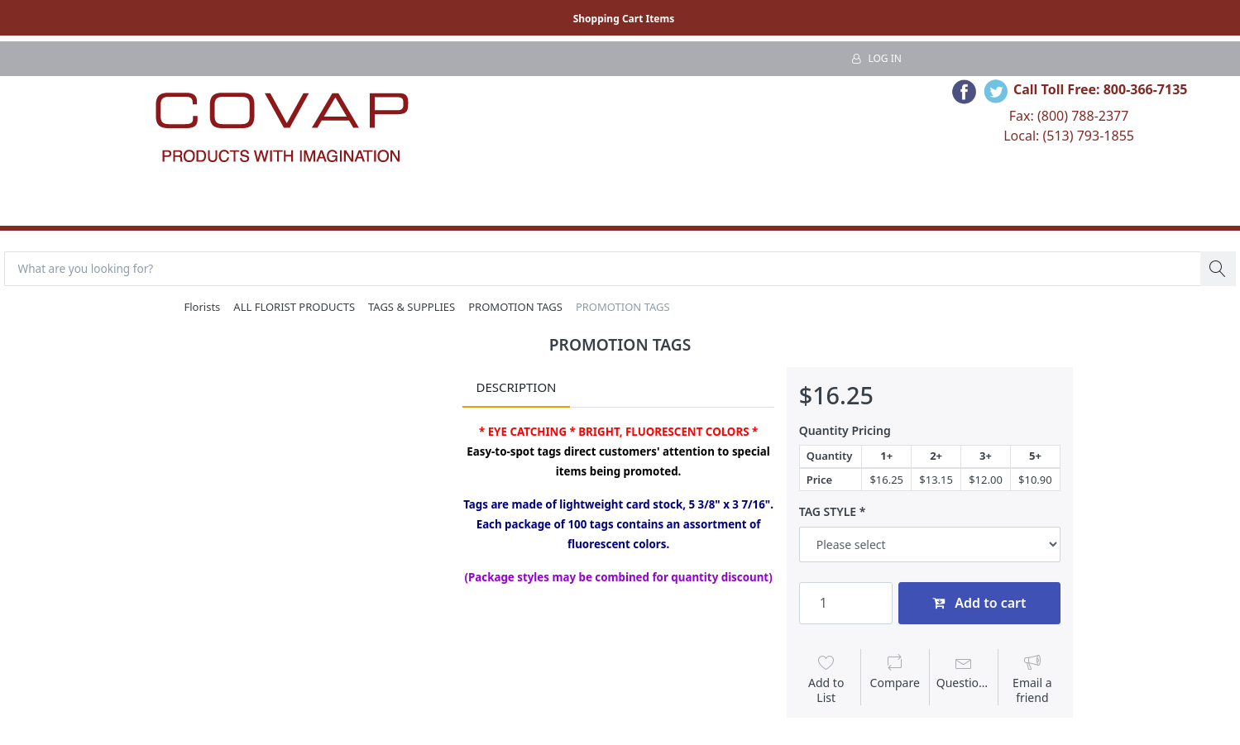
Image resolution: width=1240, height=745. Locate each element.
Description (516, 388)
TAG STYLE (827, 513)
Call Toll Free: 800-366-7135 (1100, 89)
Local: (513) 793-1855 (1068, 136)
